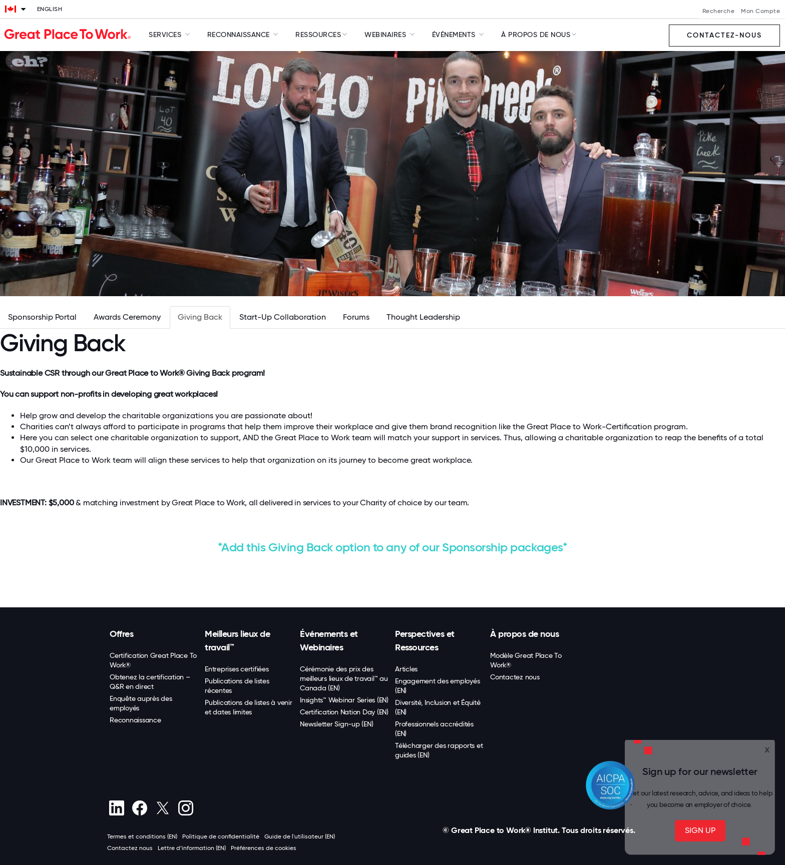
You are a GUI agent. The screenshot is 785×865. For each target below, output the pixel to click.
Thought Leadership (423, 317)
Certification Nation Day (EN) (344, 712)
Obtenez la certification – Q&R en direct (150, 681)
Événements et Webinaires (329, 640)
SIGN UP (700, 830)
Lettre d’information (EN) (192, 847)
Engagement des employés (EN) (437, 685)
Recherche (718, 11)
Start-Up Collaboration (282, 317)
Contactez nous (515, 677)
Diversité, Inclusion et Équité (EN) (438, 707)
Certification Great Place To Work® (153, 660)
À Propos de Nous (535, 35)
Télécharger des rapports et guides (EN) (439, 750)
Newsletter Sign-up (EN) (336, 724)
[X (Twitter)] (162, 807)
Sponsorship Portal (42, 317)
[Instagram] (185, 807)
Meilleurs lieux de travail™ (237, 640)
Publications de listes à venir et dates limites (248, 707)
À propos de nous (524, 633)
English (50, 9)
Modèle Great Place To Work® (526, 660)
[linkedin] (116, 807)
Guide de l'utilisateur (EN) (299, 836)
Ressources (318, 35)
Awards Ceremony (127, 317)
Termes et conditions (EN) (142, 836)
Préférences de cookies (263, 847)
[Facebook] (139, 807)
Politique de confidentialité (220, 836)
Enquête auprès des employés (141, 703)
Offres (121, 633)
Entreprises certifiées (237, 669)
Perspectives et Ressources (425, 640)
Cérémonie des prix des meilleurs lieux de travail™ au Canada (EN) (344, 678)
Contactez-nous (724, 35)
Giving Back (200, 317)
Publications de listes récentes (237, 685)
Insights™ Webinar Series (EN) (344, 700)
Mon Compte (760, 11)
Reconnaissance (135, 720)
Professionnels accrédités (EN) (434, 728)
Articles (406, 669)
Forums (356, 317)
